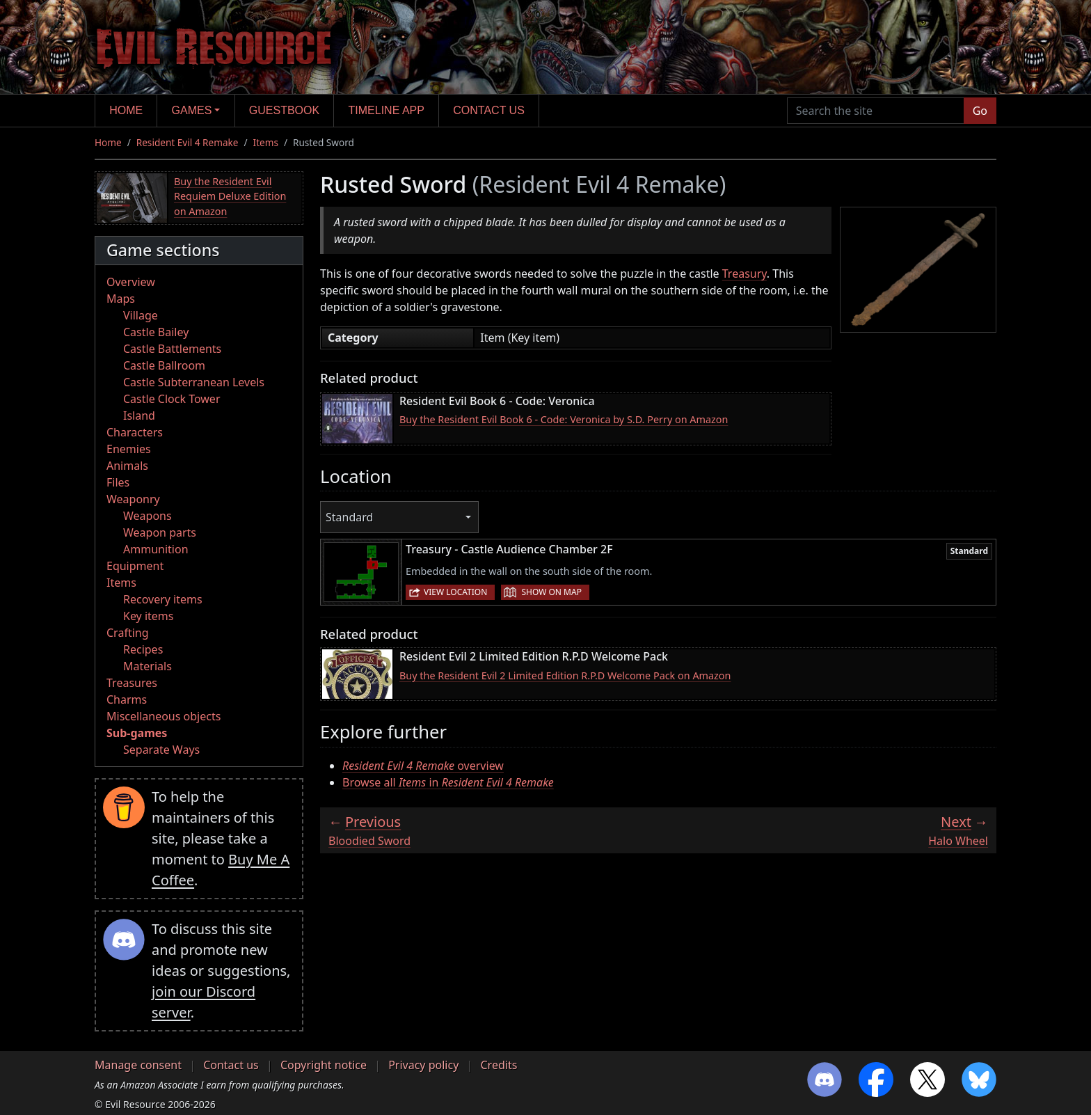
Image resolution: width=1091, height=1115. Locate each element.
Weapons (147, 515)
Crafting (127, 632)
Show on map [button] (551, 592)
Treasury (744, 273)
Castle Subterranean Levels (193, 382)
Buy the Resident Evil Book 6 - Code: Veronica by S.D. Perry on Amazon (563, 419)
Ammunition (156, 549)
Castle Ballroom (164, 365)
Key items (148, 616)
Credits (498, 1065)
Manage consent (138, 1065)
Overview (130, 282)
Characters (134, 432)
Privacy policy (423, 1065)
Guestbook (284, 110)
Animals (127, 465)
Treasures (131, 682)
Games (192, 110)
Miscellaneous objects (163, 716)
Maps (120, 298)
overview (423, 765)
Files (117, 482)
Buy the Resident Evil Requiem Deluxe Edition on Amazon (230, 196)
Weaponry (133, 499)
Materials (147, 666)
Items (265, 142)
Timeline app (386, 110)
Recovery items (162, 599)
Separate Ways (161, 749)
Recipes (143, 649)
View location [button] (455, 592)
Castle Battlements (172, 348)
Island (139, 415)
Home (126, 110)
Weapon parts (159, 532)
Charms (126, 699)
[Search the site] (875, 110)
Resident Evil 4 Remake (187, 142)
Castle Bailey (156, 332)
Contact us (489, 110)
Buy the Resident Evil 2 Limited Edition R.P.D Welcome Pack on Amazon (565, 675)
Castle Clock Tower (172, 398)
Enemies (128, 449)
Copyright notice (323, 1065)
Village (140, 315)
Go (980, 110)
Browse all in (448, 782)
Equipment (135, 566)
